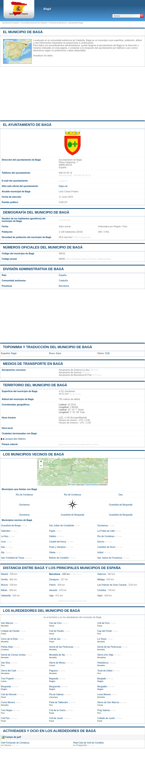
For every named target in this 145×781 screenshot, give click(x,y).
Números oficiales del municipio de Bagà (43, 247)
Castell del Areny (57, 541)
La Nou (4, 536)
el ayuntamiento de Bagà (27, 125)
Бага (58, 353)
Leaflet (71, 485)
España (62, 275)
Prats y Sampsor (57, 547)
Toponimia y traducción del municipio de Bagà (47, 347)
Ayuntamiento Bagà (75, 23)
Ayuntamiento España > (11, 23)
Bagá (13, 353)
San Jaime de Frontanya (109, 558)
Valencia (101, 574)
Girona (7, 745)
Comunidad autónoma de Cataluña (34, 23)
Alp (2, 552)
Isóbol (100, 552)
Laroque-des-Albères (13, 439)
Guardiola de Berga (11, 525)
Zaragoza (54, 579)
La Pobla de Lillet (106, 531)
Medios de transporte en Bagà (33, 364)
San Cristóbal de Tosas (12, 558)
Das (121, 494)
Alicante (53, 590)
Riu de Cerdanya (24, 494)
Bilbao (4, 590)
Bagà (47, 9)
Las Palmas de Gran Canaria (111, 585)
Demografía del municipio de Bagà (36, 212)
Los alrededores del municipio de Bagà (41, 611)
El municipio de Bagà (23, 32)
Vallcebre (5, 531)
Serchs (100, 541)
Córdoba (101, 590)
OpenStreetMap (92, 485)
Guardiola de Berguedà (120, 504)
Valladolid (6, 595)
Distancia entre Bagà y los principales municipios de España (62, 568)
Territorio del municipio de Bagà (35, 385)
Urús (3, 541)
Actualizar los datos (43, 55)
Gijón (100, 595)
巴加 (107, 353)
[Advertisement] (72, 94)
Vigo (51, 595)
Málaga (101, 579)
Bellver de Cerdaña (59, 558)
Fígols (52, 531)
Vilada (52, 552)
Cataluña (63, 280)
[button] (41, 462)
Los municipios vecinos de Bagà (33, 454)
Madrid (4, 574)
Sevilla (4, 579)
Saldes (52, 536)
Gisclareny (24, 504)
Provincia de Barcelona (57, 23)
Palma (52, 585)
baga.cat (63, 186)
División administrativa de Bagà (33, 269)
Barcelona (64, 286)
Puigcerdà (81, 745)
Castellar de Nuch (106, 547)
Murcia (4, 585)
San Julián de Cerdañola (61, 525)
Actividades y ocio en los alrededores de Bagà (49, 731)
